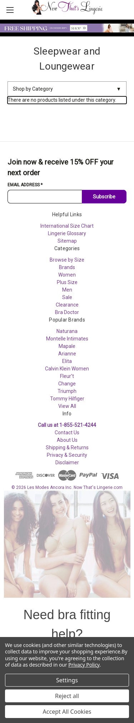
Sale (67, 297)
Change (67, 383)
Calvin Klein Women (67, 368)
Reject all (67, 696)
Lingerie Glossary (67, 233)
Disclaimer (67, 462)
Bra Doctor (67, 312)
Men (67, 290)
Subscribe (104, 196)
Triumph (67, 391)
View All (67, 406)
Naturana (67, 331)
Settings (67, 680)
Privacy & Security (67, 455)
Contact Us (67, 432)
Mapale (67, 346)
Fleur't (67, 376)
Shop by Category (67, 89)
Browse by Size (67, 260)
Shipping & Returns (67, 447)
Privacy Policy (83, 664)
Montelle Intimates (67, 339)
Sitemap (67, 241)
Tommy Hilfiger (67, 398)
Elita (67, 361)
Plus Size (67, 282)
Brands (67, 267)
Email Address (25, 184)
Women (67, 275)
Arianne (67, 354)
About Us (67, 440)
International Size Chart (67, 226)
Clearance (67, 305)
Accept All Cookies (67, 712)
